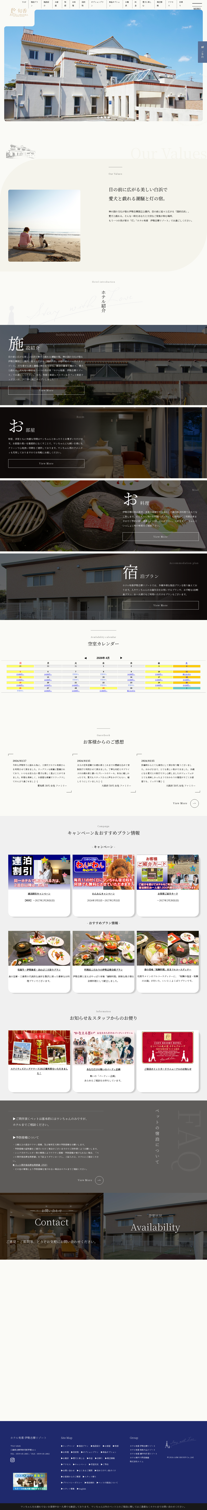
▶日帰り (99, 1458)
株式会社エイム (136, 1461)
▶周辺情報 (110, 1458)
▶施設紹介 (95, 1445)
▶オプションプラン (89, 1452)
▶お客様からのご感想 (70, 1476)
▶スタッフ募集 (68, 1488)
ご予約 (202, 52)
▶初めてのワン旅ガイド (105, 1470)
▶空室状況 (93, 1464)
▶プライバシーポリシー (71, 1482)
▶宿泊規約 (89, 1482)
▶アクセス (66, 1464)
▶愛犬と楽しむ (78, 1458)
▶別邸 (116, 1445)
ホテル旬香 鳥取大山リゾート (142, 1449)
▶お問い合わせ (68, 1470)
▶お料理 (65, 1452)
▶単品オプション (108, 1452)
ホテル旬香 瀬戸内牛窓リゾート (143, 1453)
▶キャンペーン (80, 1464)
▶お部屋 (106, 1445)
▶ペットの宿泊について (107, 1482)
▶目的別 (75, 1452)
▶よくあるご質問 (84, 1470)
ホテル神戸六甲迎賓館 (139, 1457)
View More (180, 803)
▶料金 (90, 1458)
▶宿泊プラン (82, 1445)
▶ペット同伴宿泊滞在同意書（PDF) (30, 1164)
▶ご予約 (105, 1464)
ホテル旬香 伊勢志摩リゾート (142, 1445)
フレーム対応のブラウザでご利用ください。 (103, 686)
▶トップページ (68, 1445)
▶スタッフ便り (89, 1476)
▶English (81, 1488)
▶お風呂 (65, 1458)
